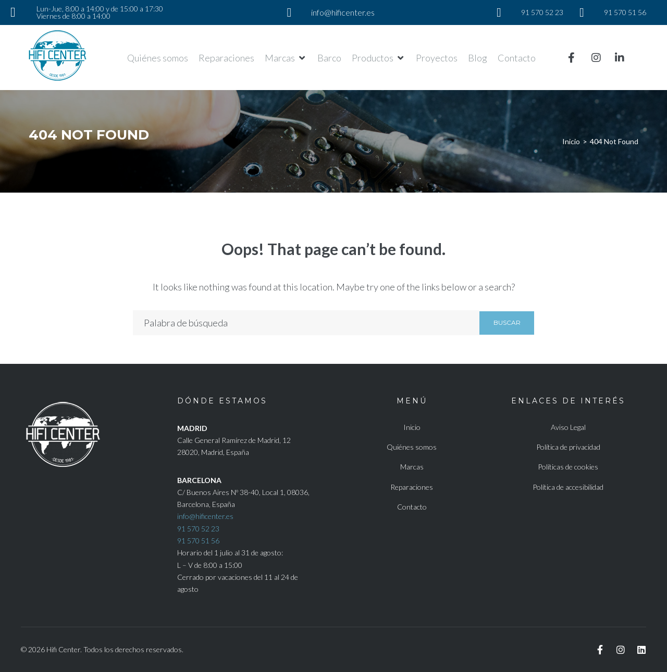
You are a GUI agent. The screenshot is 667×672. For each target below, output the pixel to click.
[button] (286, 57)
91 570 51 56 (198, 540)
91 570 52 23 (198, 528)
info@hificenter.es (205, 516)
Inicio (571, 141)
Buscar (507, 322)
